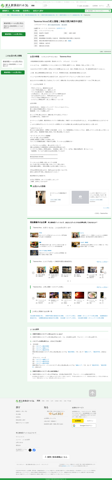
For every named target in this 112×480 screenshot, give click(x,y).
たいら (82, 233)
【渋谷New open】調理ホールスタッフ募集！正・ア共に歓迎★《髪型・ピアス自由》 (94, 245)
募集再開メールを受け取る (13, 34)
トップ (3, 15)
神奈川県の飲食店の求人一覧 (32, 15)
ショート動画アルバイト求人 (58, 474)
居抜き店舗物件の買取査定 (43, 472)
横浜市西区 (71, 352)
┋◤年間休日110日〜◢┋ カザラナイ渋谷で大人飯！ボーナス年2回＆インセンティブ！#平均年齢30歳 (52, 245)
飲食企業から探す (20, 420)
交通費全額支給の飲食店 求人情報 (48, 318)
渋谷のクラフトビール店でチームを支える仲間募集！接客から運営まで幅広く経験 (52, 253)
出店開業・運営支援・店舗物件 (38, 470)
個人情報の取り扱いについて (33, 464)
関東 (8, 15)
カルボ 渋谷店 (84, 242)
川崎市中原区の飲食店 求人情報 (54, 316)
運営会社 (18, 445)
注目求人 (26, 11)
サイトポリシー (20, 464)
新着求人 (5, 11)
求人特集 (16, 11)
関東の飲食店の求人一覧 (17, 15)
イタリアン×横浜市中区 (42, 350)
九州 (52, 401)
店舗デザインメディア (28, 474)
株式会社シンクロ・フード (67, 465)
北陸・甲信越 (67, 401)
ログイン (90, 421)
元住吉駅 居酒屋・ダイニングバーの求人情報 (91, 318)
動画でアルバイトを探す (22, 422)
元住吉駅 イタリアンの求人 (68, 318)
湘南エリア (88, 352)
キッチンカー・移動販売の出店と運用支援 (68, 472)
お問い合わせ (19, 442)
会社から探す (38, 11)
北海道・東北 (58, 401)
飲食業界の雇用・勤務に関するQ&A (53, 424)
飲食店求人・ (78, 470)
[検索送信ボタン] (109, 11)
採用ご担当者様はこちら (57, 457)
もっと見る (106, 208)
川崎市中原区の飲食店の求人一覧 (49, 15)
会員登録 (78, 421)
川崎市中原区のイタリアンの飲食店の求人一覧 (70, 15)
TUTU (40, 233)
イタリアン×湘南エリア (42, 348)
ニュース (18, 439)
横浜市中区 (97, 352)
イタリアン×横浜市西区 (42, 346)
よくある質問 (26, 439)
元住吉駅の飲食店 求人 (36, 316)
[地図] (69, 40)
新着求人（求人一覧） (22, 411)
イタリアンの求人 (70, 316)
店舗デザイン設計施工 (59, 470)
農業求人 (41, 474)
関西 (43, 401)
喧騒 (40, 242)
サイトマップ (45, 464)
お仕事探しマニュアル (50, 418)
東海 (47, 401)
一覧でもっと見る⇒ (102, 262)
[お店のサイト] (61, 28)
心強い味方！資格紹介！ (50, 421)
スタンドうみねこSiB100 (45, 250)
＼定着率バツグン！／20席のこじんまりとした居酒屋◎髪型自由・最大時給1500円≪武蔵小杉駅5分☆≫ (94, 236)
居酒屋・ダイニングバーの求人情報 (88, 316)
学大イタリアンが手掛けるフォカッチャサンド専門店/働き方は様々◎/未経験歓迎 (53, 236)
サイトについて (20, 436)
